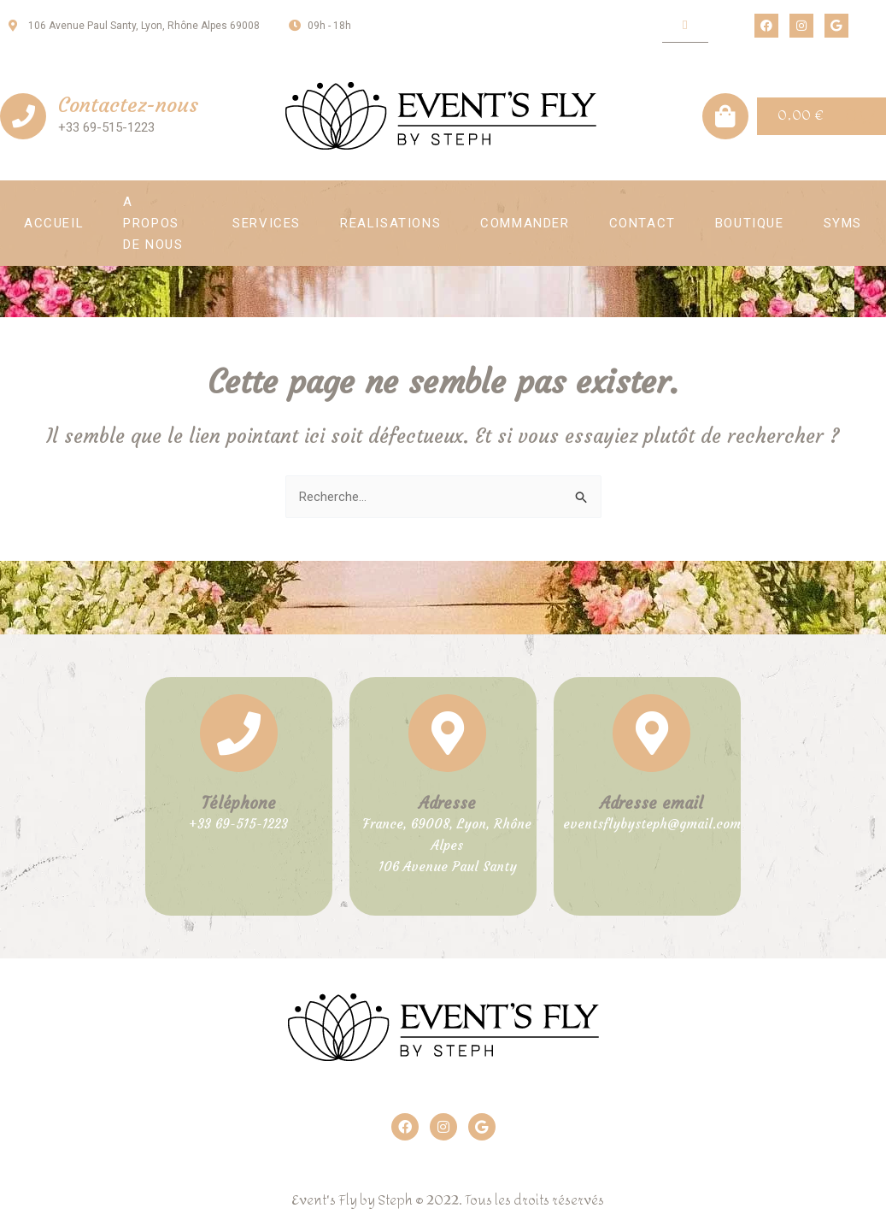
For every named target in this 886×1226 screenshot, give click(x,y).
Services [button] (266, 223)
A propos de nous (153, 223)
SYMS (843, 223)
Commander (524, 223)
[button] (684, 26)
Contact (642, 223)
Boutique (749, 223)
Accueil (54, 223)
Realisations (390, 223)
